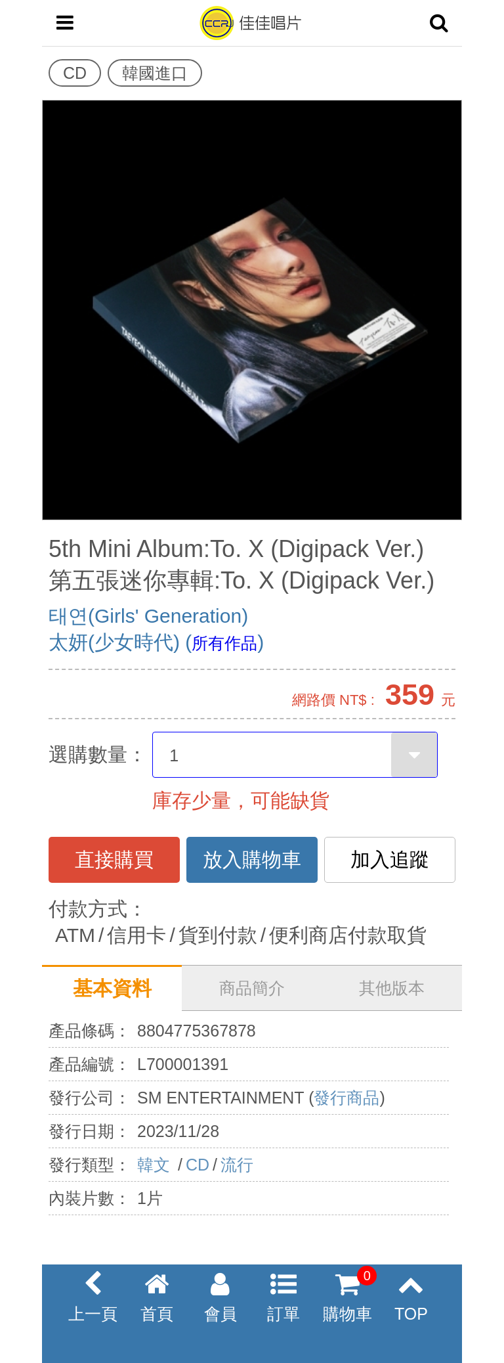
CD (197, 1164)
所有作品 (224, 643)
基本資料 (112, 988)
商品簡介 (252, 988)
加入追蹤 (389, 859)
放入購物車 (252, 859)
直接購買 (114, 859)
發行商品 (346, 1097)
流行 (236, 1164)
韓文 (156, 1164)
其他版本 (392, 988)
